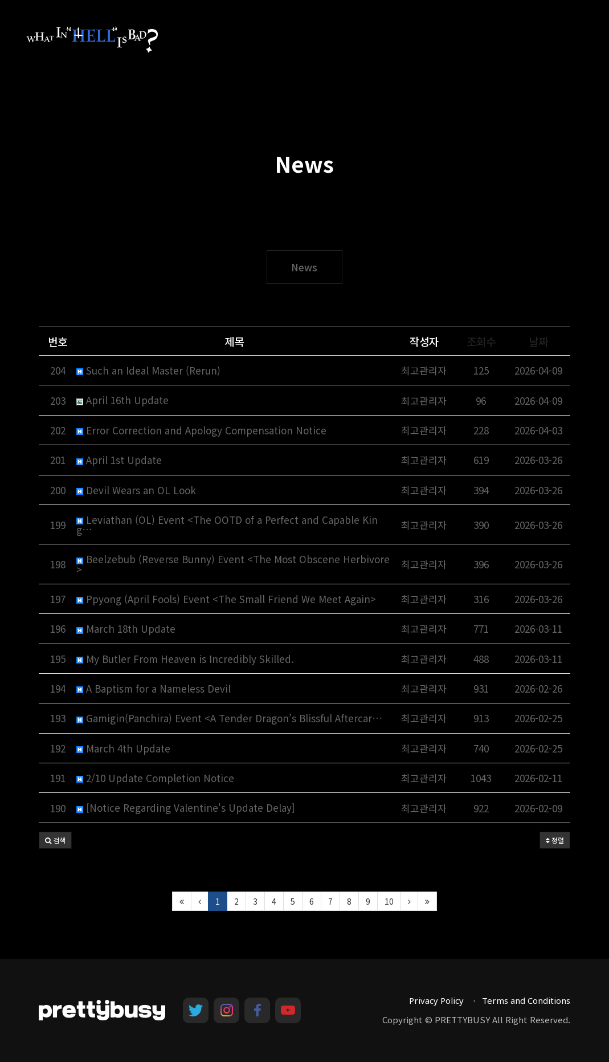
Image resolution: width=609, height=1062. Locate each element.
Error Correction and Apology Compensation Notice (201, 430)
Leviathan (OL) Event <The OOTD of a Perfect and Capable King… (227, 524)
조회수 (481, 341)
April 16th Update (122, 400)
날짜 (538, 341)
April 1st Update (119, 460)
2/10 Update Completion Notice (155, 778)
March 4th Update (123, 748)
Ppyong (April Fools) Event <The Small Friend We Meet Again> (226, 599)
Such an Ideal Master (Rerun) (148, 370)
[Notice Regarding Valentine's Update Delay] (185, 807)
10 (389, 901)
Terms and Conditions (526, 1000)
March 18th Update (125, 628)
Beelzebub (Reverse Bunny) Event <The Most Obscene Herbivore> (233, 563)
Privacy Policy (436, 1000)
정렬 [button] (555, 840)
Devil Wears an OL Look (136, 490)
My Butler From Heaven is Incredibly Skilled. (185, 659)
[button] (55, 840)
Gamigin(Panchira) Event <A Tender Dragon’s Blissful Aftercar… (229, 718)
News (304, 267)
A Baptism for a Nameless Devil (153, 688)
